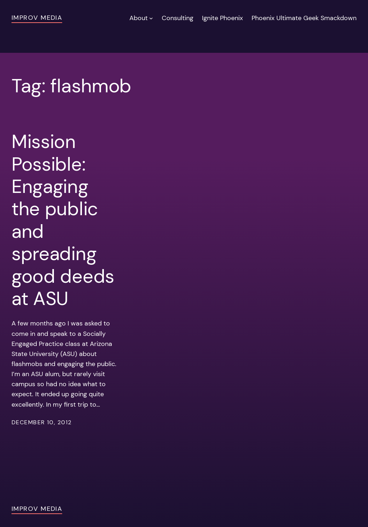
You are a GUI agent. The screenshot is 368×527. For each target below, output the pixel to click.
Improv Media (37, 18)
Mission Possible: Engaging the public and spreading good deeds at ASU (63, 220)
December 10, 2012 (42, 422)
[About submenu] (151, 18)
